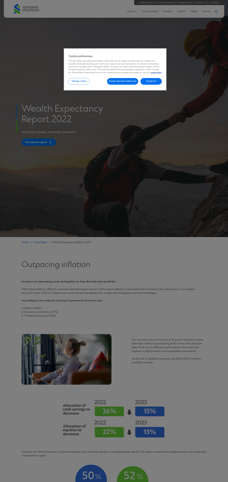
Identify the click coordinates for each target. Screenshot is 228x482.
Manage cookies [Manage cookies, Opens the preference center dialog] (79, 81)
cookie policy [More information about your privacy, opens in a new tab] (156, 72)
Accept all (151, 81)
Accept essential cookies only (122, 81)
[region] (115, 69)
